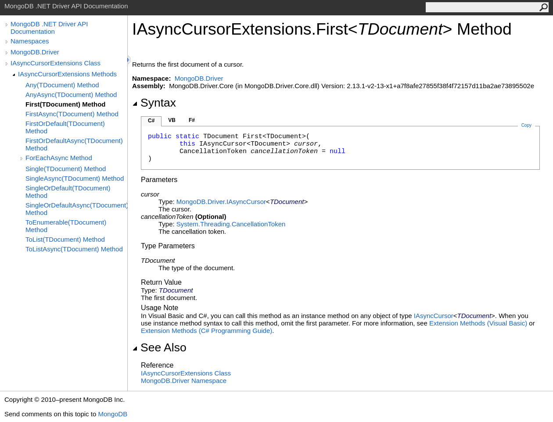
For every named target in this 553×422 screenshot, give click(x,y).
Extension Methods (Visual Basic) (478, 323)
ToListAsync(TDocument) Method (74, 249)
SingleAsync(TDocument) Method (74, 178)
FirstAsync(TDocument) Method (71, 114)
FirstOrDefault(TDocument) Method (65, 127)
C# (151, 121)
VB (172, 120)
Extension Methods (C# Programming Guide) (206, 330)
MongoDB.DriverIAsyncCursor (221, 201)
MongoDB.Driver (35, 52)
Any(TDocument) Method (62, 85)
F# (192, 120)
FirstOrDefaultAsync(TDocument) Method (74, 144)
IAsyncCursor (433, 315)
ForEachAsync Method (58, 157)
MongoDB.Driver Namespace (183, 380)
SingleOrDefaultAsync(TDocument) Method (76, 208)
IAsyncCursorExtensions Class (56, 63)
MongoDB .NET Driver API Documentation (49, 27)
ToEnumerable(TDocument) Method (65, 225)
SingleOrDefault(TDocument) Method (67, 191)
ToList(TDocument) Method (65, 239)
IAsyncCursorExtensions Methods (67, 74)
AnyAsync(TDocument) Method (71, 94)
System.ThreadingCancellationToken (230, 224)
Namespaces (30, 41)
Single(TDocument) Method (65, 168)
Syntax (154, 102)
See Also (159, 347)
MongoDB (112, 414)
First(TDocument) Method (65, 104)
